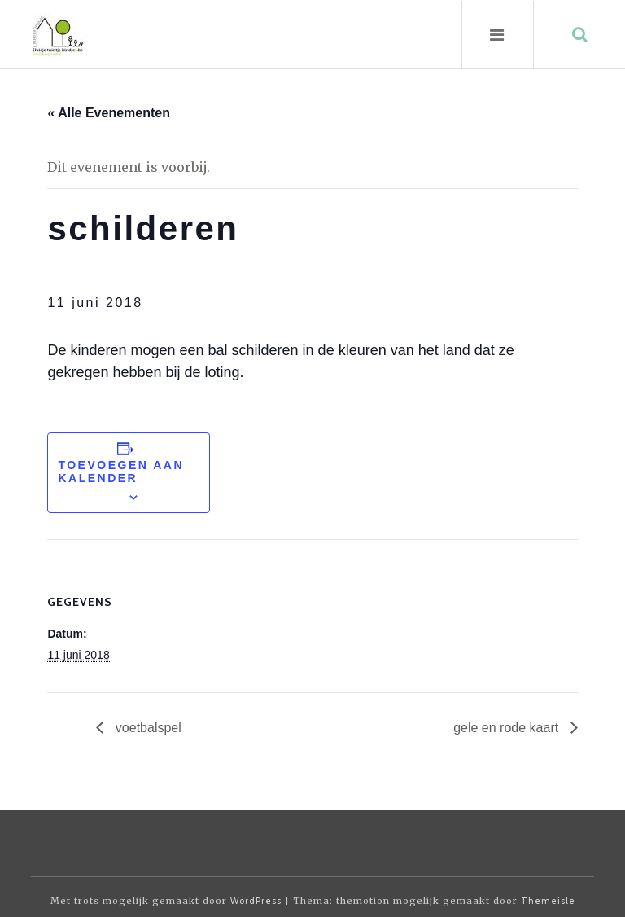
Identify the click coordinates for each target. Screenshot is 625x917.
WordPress (256, 900)
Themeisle (548, 900)
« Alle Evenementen (108, 113)
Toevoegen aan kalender (121, 471)
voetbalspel (146, 728)
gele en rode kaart (507, 728)
